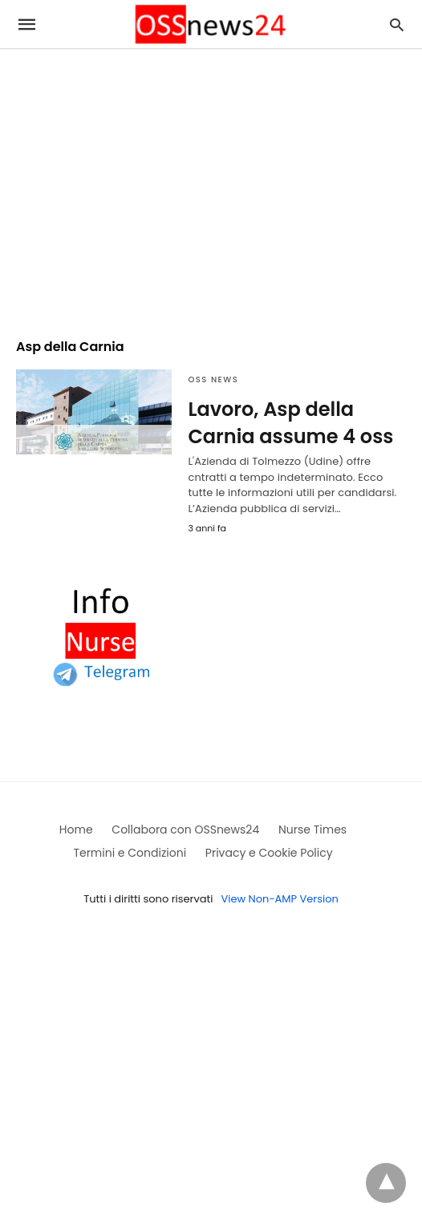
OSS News (213, 379)
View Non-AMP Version (279, 898)
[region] (211, 186)
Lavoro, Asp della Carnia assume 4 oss (290, 423)
